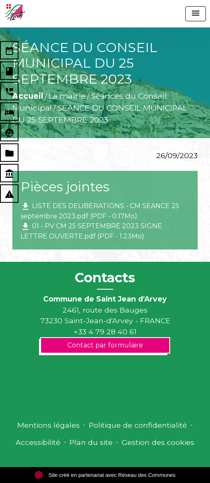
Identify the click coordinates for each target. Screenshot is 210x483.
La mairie (66, 96)
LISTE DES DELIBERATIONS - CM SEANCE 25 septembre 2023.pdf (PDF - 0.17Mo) (100, 211)
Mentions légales (48, 425)
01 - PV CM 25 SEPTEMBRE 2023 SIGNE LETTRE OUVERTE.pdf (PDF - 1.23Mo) (91, 231)
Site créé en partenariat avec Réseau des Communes (105, 475)
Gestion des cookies (158, 442)
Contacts (105, 278)
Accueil (27, 96)
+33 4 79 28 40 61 (105, 331)
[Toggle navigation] (195, 13)
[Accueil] (14, 12)
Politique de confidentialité (138, 425)
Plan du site (91, 442)
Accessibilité (38, 442)
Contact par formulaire (105, 345)
